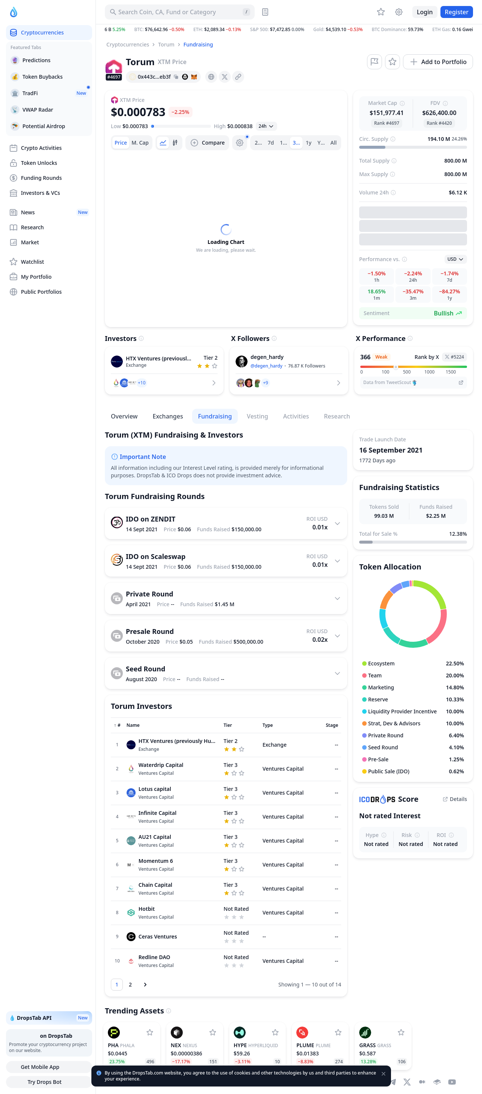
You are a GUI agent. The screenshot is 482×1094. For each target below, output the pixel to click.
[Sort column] (117, 725)
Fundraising (198, 44)
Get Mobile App (49, 1067)
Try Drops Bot (49, 1082)
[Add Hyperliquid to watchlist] (275, 1033)
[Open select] (266, 126)
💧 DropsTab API (49, 1018)
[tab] (120, 143)
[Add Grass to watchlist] (401, 1033)
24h (259, 142)
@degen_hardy (266, 366)
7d (271, 142)
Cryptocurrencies (127, 44)
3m (297, 142)
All (333, 142)
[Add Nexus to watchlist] (213, 1033)
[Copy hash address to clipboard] (176, 77)
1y (308, 142)
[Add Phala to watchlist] (150, 1033)
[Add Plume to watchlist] (338, 1033)
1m (284, 142)
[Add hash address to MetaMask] (194, 77)
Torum (166, 44)
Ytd (322, 142)
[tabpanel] (226, 238)
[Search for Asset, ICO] (180, 11)
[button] (289, 29)
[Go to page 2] (130, 985)
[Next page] (145, 985)
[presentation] (211, 77)
